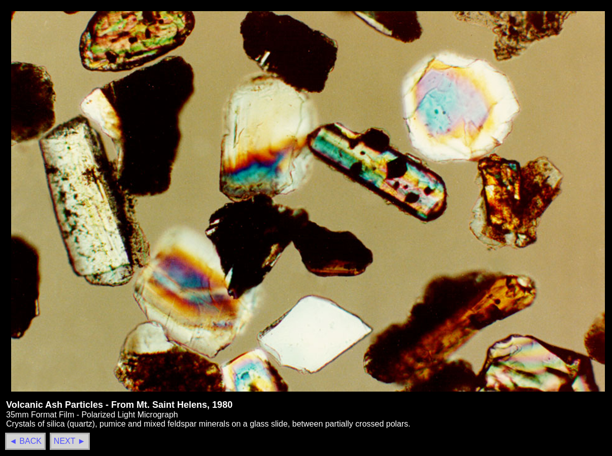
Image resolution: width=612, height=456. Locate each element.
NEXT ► (70, 441)
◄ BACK (25, 441)
